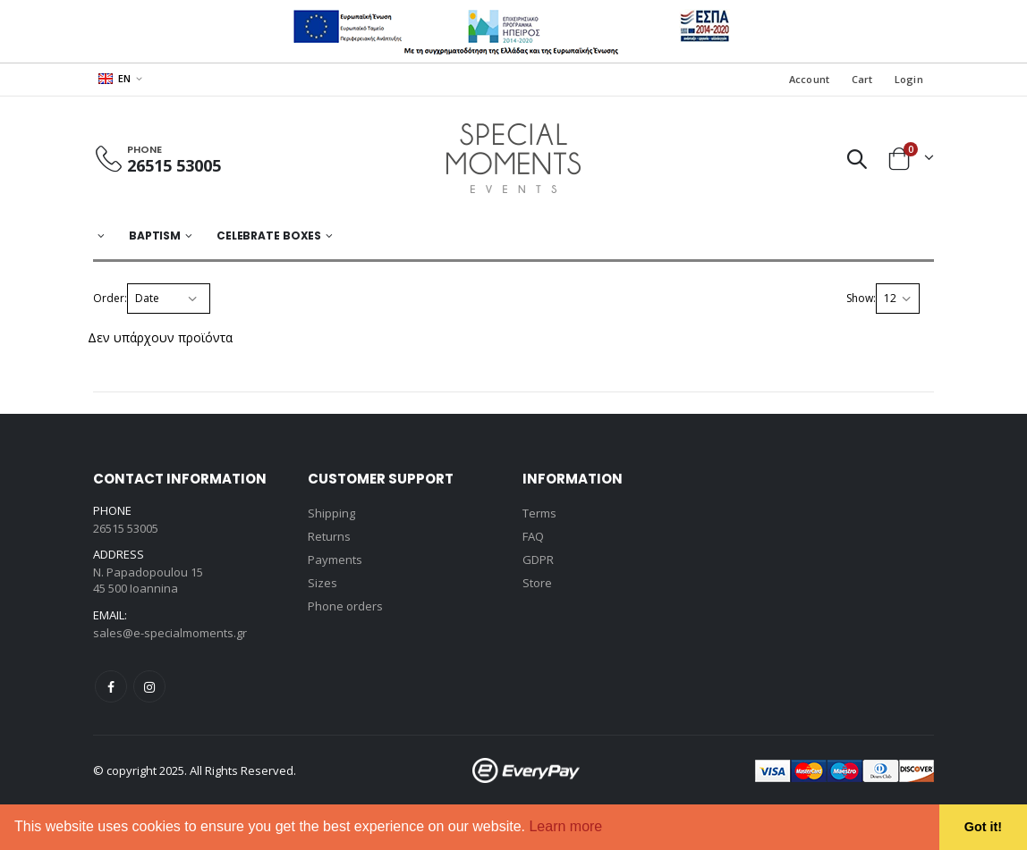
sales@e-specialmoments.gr (170, 633)
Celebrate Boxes (268, 235)
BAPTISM (155, 235)
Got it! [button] (983, 827)
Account (809, 79)
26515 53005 (174, 165)
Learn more (565, 826)
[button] (609, 828)
